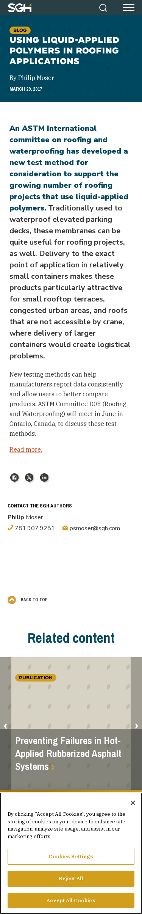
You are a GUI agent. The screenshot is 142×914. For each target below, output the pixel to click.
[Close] (133, 806)
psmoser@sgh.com (91, 528)
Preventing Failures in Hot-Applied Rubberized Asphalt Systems (68, 754)
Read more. (25, 449)
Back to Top (28, 599)
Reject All (71, 881)
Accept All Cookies (71, 903)
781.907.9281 (31, 528)
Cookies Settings (70, 859)
